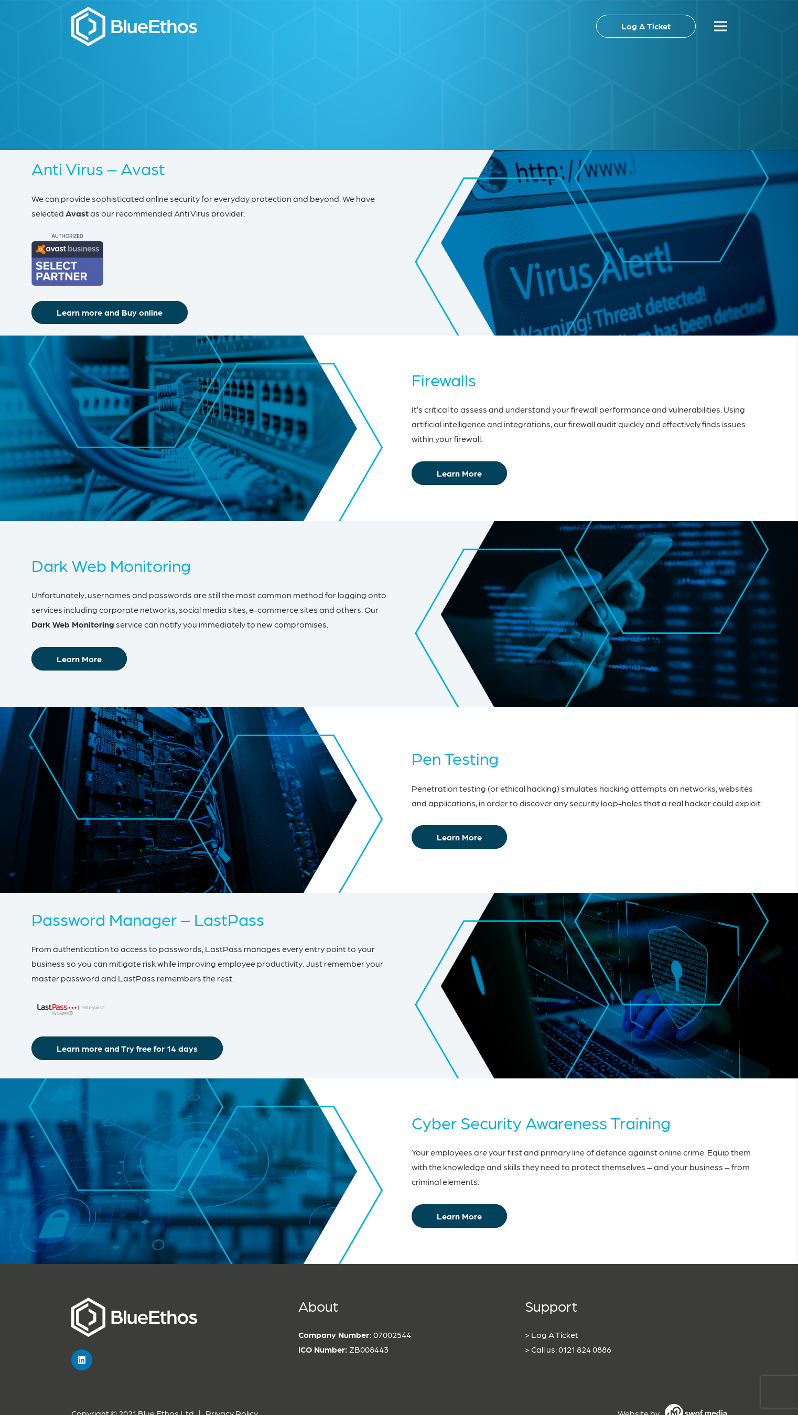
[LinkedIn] (81, 1359)
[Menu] (720, 26)
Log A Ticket (554, 1335)
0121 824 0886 (584, 1349)
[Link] (134, 26)
